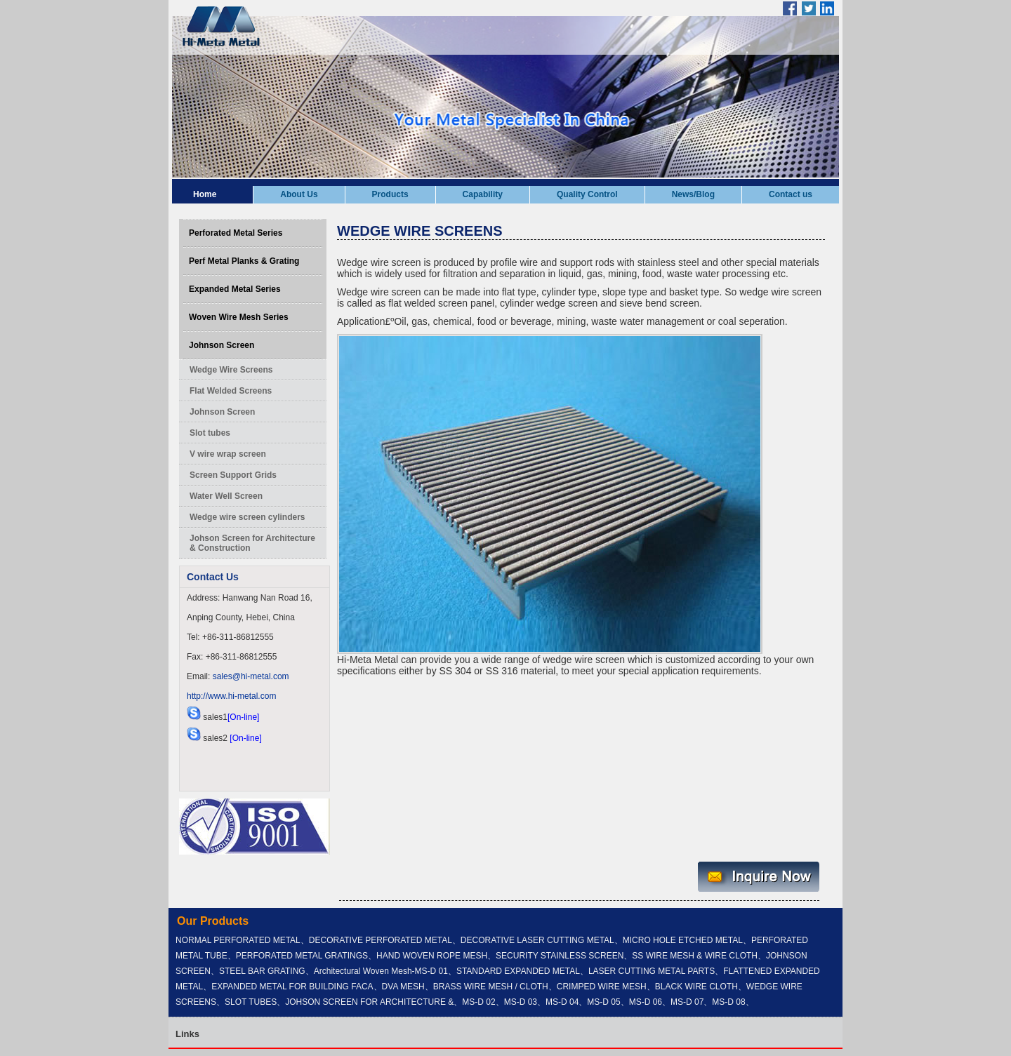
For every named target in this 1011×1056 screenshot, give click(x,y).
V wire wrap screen (228, 454)
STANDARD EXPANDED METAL (518, 971)
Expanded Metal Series (235, 289)
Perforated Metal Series (235, 233)
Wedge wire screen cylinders (247, 517)
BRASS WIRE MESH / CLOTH (490, 986)
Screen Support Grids (233, 475)
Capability (483, 194)
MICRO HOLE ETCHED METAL (683, 940)
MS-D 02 (478, 1002)
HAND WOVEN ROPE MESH (431, 956)
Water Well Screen (226, 496)
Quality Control (587, 194)
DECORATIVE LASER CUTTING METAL (537, 940)
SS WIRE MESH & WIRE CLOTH (695, 956)
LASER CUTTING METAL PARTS (651, 971)
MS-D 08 (728, 1002)
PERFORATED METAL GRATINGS (302, 956)
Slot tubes (210, 433)
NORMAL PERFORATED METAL (238, 940)
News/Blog (693, 194)
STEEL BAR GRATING (262, 971)
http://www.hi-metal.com (231, 696)
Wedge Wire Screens (231, 370)
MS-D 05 (603, 1002)
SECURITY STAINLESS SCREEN (559, 956)
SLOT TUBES (251, 1002)
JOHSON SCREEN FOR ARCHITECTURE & (369, 1002)
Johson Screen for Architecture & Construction (252, 543)
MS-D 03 (520, 1002)
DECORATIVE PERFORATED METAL (380, 940)
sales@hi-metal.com (251, 676)
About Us (298, 194)
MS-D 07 (686, 1002)
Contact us (790, 194)
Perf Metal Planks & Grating (244, 261)
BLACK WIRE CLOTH (696, 986)
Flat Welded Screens (231, 391)
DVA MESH (403, 986)
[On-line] (243, 717)
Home (204, 194)
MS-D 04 (562, 1002)
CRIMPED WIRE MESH (602, 986)
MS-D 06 (645, 1002)
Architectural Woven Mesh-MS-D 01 (381, 971)
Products (390, 194)
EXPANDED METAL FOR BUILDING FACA (292, 986)
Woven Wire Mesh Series (239, 317)
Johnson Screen (221, 345)
